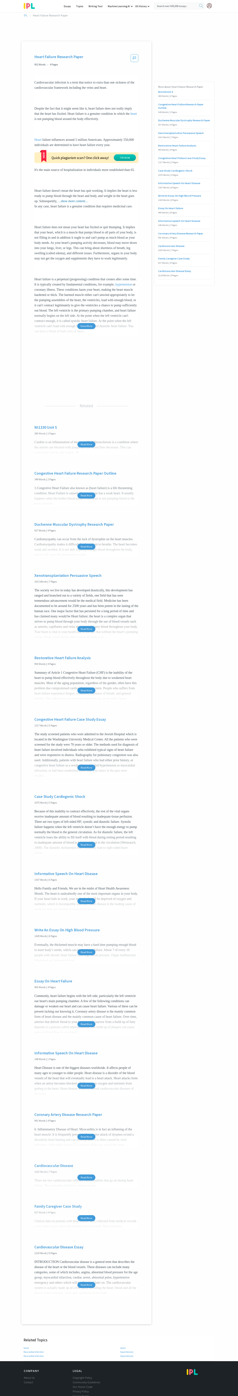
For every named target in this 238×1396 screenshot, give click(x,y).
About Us (29, 1358)
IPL (26, 15)
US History (141, 6)
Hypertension (126, 1332)
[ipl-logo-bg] (30, 5)
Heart (38, 139)
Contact (28, 1362)
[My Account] (210, 5)
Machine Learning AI (119, 6)
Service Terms (81, 1376)
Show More (86, 306)
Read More (86, 424)
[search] (201, 6)
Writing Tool (96, 6)
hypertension (123, 264)
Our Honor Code (83, 1367)
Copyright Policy (82, 1358)
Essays (69, 6)
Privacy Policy (81, 1372)
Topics (81, 6)
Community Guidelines (86, 1362)
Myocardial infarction (34, 1332)
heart (133, 113)
